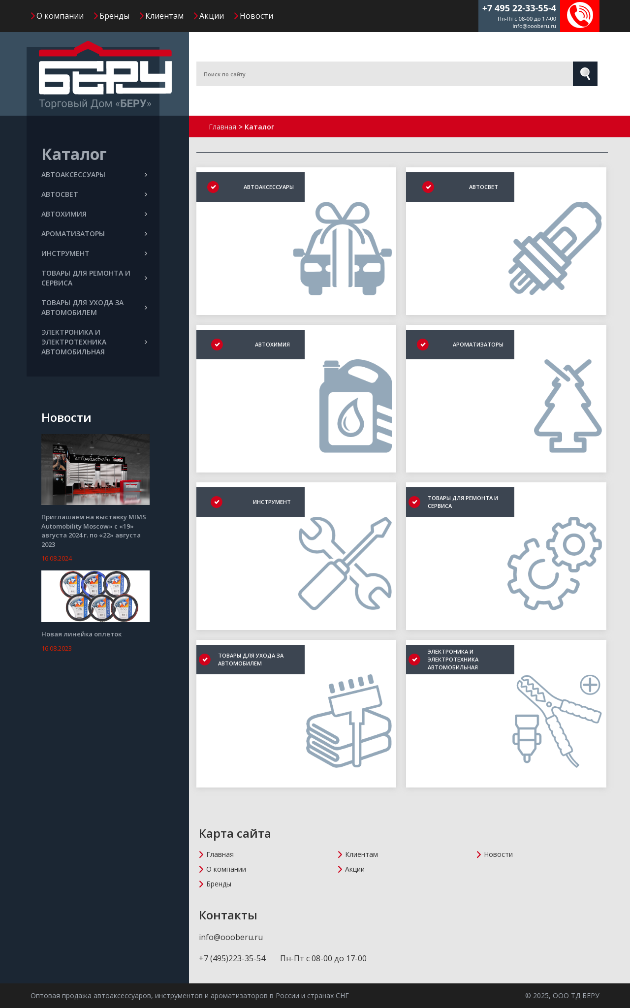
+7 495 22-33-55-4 (519, 8)
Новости (256, 15)
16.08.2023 (56, 648)
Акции (211, 15)
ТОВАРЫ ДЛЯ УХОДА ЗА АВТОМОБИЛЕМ (94, 307)
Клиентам (164, 15)
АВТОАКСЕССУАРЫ (94, 174)
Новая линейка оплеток (81, 634)
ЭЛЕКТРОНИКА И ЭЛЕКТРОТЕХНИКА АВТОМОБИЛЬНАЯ (94, 341)
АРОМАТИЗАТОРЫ (94, 233)
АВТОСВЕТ (94, 194)
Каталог (74, 153)
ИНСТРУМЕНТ (94, 253)
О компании (60, 15)
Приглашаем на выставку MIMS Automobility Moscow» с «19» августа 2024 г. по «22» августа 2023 (93, 530)
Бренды (114, 15)
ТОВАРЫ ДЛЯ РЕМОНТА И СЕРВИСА (94, 277)
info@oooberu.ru (534, 26)
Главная (220, 854)
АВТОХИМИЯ (94, 214)
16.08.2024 (56, 558)
